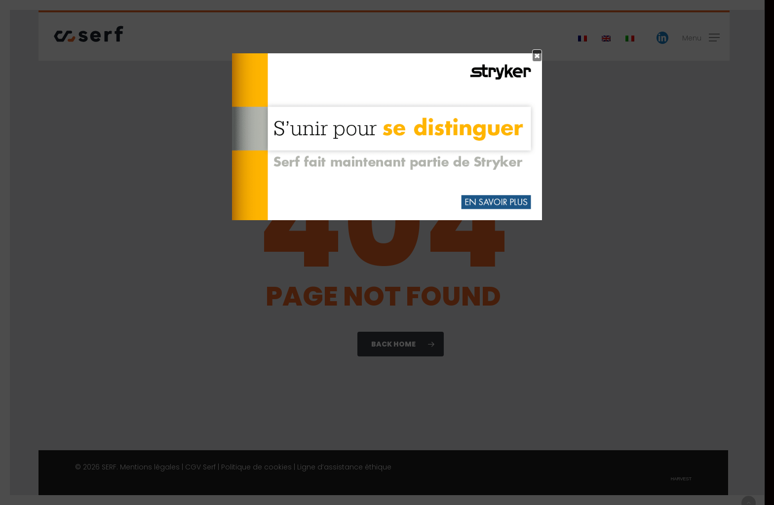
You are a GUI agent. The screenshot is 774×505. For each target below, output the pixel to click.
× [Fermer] (537, 55)
